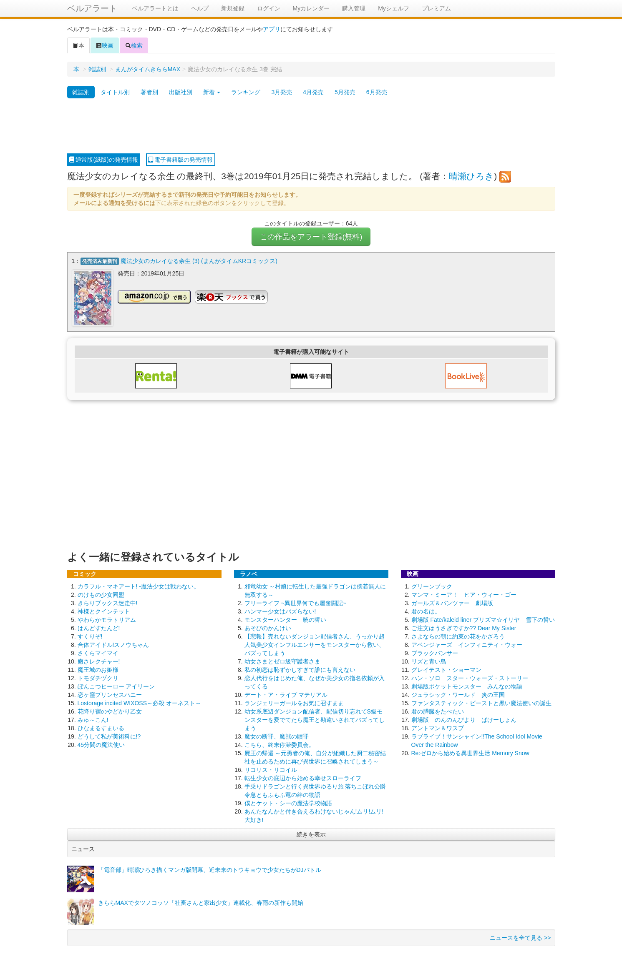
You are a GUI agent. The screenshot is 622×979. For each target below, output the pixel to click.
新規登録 (232, 8)
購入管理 (353, 8)
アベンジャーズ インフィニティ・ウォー (466, 644)
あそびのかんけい (267, 627)
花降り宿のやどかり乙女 (110, 711)
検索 (134, 45)
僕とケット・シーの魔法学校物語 (288, 802)
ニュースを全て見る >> (520, 937)
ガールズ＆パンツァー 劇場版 (452, 602)
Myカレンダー (311, 8)
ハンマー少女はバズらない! (280, 611)
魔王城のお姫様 (98, 669)
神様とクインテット (104, 611)
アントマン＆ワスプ (437, 727)
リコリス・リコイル (270, 769)
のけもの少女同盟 (101, 594)
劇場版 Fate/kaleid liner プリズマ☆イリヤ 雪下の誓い (483, 619)
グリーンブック (431, 586)
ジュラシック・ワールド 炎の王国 (458, 694)
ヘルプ (200, 8)
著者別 (149, 92)
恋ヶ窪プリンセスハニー (110, 694)
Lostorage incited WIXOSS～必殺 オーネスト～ (139, 702)
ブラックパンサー (434, 652)
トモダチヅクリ (98, 677)
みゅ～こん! (93, 719)
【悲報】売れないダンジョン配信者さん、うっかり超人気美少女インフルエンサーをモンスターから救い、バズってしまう (314, 644)
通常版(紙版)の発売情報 (103, 159)
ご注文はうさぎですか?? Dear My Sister (463, 627)
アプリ (271, 29)
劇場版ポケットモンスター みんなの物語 (466, 686)
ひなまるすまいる (101, 727)
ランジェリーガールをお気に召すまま (294, 702)
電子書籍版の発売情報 (180, 159)
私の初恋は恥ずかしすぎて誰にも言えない (299, 669)
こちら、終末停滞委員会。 (279, 744)
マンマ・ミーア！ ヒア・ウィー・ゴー (463, 594)
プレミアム (436, 8)
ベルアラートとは (155, 8)
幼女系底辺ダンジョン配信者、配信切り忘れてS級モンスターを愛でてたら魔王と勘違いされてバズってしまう (314, 719)
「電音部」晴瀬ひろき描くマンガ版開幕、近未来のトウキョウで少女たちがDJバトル (209, 869)
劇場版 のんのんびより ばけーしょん (463, 719)
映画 (104, 45)
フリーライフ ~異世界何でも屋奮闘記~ (295, 602)
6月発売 (376, 92)
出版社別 (180, 92)
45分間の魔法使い (101, 744)
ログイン (268, 8)
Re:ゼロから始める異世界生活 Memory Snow (470, 752)
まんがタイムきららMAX (147, 69)
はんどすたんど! (99, 627)
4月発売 (313, 92)
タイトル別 (115, 92)
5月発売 (345, 92)
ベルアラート (92, 8)
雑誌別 (97, 69)
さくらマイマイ (98, 652)
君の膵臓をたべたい (437, 711)
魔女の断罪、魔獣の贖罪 (276, 736)
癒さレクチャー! (99, 661)
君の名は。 (426, 611)
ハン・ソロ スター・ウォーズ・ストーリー (469, 677)
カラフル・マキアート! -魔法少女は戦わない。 (138, 586)
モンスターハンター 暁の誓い (285, 619)
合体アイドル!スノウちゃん (113, 644)
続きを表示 (311, 834)
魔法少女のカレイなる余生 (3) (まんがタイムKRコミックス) (199, 261)
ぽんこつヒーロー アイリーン (116, 686)
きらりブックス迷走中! (108, 602)
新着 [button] (212, 92)
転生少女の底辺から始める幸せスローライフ (302, 777)
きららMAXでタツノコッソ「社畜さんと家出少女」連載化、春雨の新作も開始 (200, 902)
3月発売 (281, 92)
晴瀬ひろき (471, 176)
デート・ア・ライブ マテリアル (286, 694)
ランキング (245, 92)
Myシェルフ (393, 8)
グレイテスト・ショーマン (446, 669)
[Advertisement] (311, 126)
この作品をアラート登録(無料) (311, 237)
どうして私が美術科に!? (109, 736)
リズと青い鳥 (428, 661)
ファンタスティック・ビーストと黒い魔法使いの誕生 (481, 702)
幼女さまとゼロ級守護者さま (282, 661)
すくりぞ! (90, 636)
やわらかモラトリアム (107, 619)
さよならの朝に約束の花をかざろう (458, 636)
